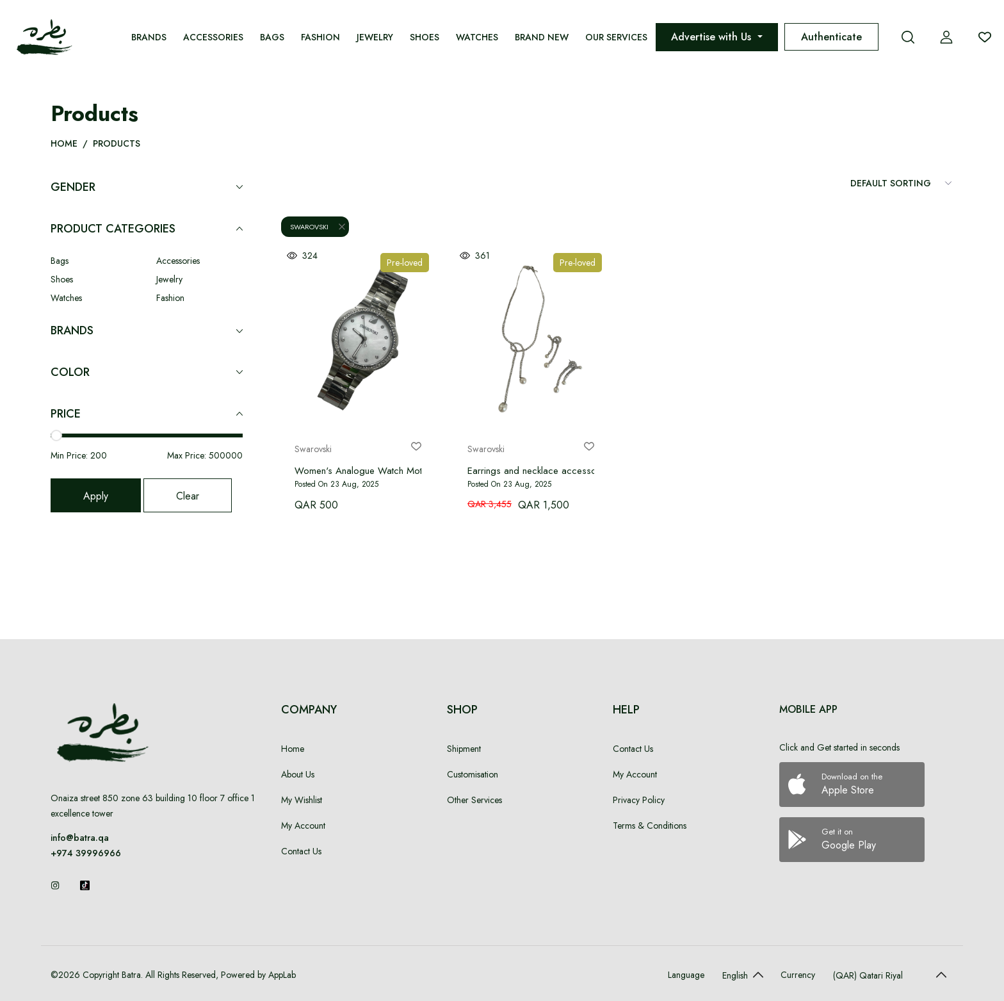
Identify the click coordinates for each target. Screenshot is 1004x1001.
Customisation (472, 774)
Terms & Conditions (649, 825)
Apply (95, 496)
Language (686, 974)
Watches (477, 37)
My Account (303, 825)
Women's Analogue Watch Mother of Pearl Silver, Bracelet (414, 471)
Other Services (474, 799)
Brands (148, 37)
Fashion (320, 37)
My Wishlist (301, 799)
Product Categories (147, 229)
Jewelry (375, 37)
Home (64, 143)
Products (116, 143)
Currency (798, 974)
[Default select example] (739, 975)
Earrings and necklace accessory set (543, 471)
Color (147, 372)
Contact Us (301, 851)
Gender (147, 187)
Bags (272, 37)
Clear (187, 496)
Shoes (424, 37)
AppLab (281, 974)
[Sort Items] (901, 183)
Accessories (213, 37)
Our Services (616, 37)
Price (147, 414)
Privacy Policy (639, 799)
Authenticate (831, 36)
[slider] (56, 435)
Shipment (464, 748)
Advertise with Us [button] (712, 36)
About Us (297, 774)
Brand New (542, 37)
